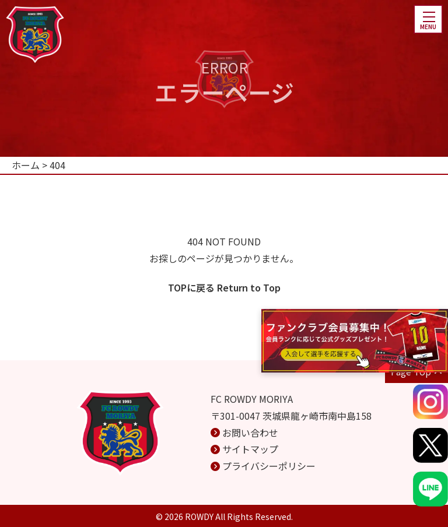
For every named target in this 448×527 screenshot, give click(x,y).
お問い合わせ (250, 433)
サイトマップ (250, 449)
